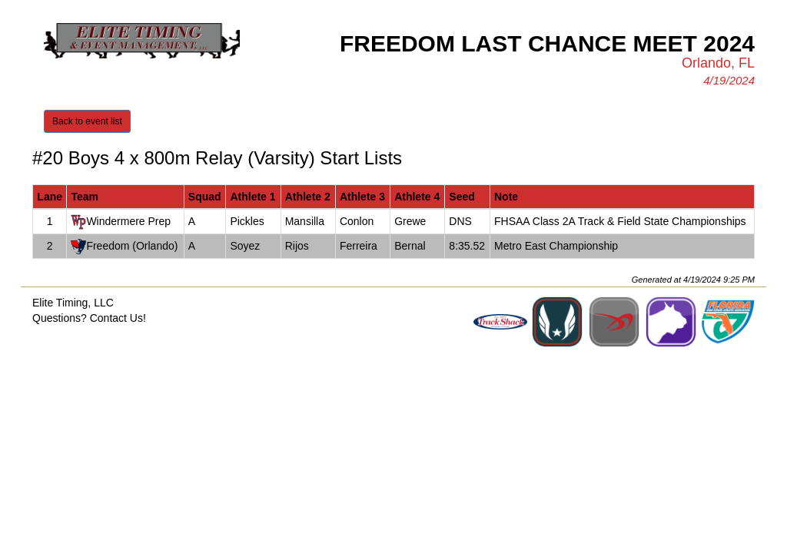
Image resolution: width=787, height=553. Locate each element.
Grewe (410, 221)
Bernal (409, 246)
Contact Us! (118, 318)
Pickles (247, 221)
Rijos (297, 246)
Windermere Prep (128, 221)
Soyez (245, 246)
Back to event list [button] (87, 121)
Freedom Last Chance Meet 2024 (547, 43)
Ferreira (358, 246)
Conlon (357, 221)
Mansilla (304, 221)
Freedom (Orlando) (132, 246)
